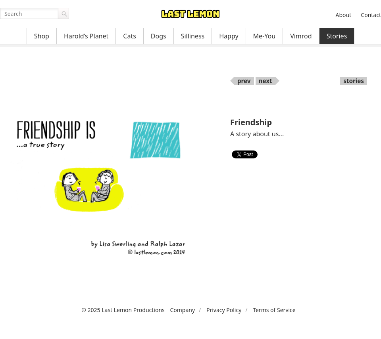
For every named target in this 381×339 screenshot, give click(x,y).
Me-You (264, 36)
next (265, 81)
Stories (337, 36)
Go (63, 13)
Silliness (193, 36)
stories (353, 81)
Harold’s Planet (86, 36)
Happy (228, 36)
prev (244, 81)
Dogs (158, 36)
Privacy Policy (223, 310)
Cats (129, 36)
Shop (41, 36)
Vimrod (301, 36)
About (343, 15)
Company (182, 310)
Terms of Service (274, 310)
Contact (371, 15)
